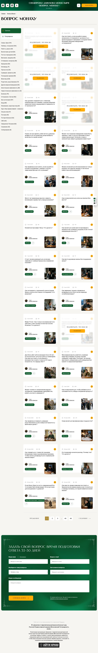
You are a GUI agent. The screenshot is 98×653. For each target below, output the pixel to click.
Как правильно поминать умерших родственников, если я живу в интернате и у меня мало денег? (40, 422)
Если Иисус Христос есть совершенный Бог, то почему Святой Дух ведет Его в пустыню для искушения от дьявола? (40, 487)
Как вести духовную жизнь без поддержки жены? (76, 260)
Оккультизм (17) (6, 111)
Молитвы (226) (5, 79)
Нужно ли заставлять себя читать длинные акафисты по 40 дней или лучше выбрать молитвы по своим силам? (40, 135)
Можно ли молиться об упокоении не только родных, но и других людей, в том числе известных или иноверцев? (77, 168)
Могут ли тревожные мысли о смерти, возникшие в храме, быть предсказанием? (39, 199)
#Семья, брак (29, 274)
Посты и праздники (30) (8, 54)
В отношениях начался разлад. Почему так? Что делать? (77, 453)
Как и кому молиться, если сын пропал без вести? (76, 199)
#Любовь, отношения (30, 305)
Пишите (62, 622)
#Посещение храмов (30, 338)
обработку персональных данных (59, 598)
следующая (84, 518)
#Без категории (29, 211)
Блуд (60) (4, 103)
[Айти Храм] (49, 645)
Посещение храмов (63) (8, 76)
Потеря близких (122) (7, 117)
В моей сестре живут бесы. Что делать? (38, 228)
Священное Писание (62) (8, 123)
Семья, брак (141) (6, 42)
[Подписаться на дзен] (3, 5)
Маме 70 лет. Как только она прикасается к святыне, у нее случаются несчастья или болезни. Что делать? (40, 323)
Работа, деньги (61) (7, 48)
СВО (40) (4, 120)
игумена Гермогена (70, 50)
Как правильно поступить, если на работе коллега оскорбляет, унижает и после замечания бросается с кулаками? (39, 168)
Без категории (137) (7, 100)
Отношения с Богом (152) (8, 97)
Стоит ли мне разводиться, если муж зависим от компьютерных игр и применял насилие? (39, 260)
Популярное (7, 36)
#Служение (28, 373)
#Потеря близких (30, 404)
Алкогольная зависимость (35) (10, 88)
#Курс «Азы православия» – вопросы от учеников (37, 500)
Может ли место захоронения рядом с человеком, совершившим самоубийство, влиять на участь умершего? (39, 391)
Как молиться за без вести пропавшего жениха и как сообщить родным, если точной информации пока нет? (77, 229)
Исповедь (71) (5, 66)
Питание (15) (5, 114)
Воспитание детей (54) (8, 51)
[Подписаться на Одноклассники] (16, 5)
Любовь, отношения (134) (8, 45)
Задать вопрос (89, 5)
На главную (49, 8)
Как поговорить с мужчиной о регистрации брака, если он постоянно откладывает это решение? (40, 292)
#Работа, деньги (66, 54)
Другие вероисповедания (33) (10, 85)
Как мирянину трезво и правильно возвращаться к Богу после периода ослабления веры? (74, 292)
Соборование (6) (6, 129)
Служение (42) (5, 126)
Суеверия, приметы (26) (8, 72)
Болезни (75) (5, 94)
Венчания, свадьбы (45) (8, 57)
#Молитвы (28, 150)
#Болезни (28, 117)
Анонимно (22, 557)
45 (65, 518)
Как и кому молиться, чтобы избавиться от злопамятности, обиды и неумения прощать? (77, 390)
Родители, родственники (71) (10, 82)
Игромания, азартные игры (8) (10, 106)
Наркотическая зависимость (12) (11, 91)
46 (71, 518)
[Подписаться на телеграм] (7, 5)
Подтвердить (40, 46)
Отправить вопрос (21, 598)
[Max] (12, 5)
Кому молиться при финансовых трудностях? (77, 421)
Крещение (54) (5, 63)
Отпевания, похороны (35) (9, 60)
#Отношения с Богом (67, 274)
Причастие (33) (5, 69)
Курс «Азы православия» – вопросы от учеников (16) (11, 108)
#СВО (64, 242)
